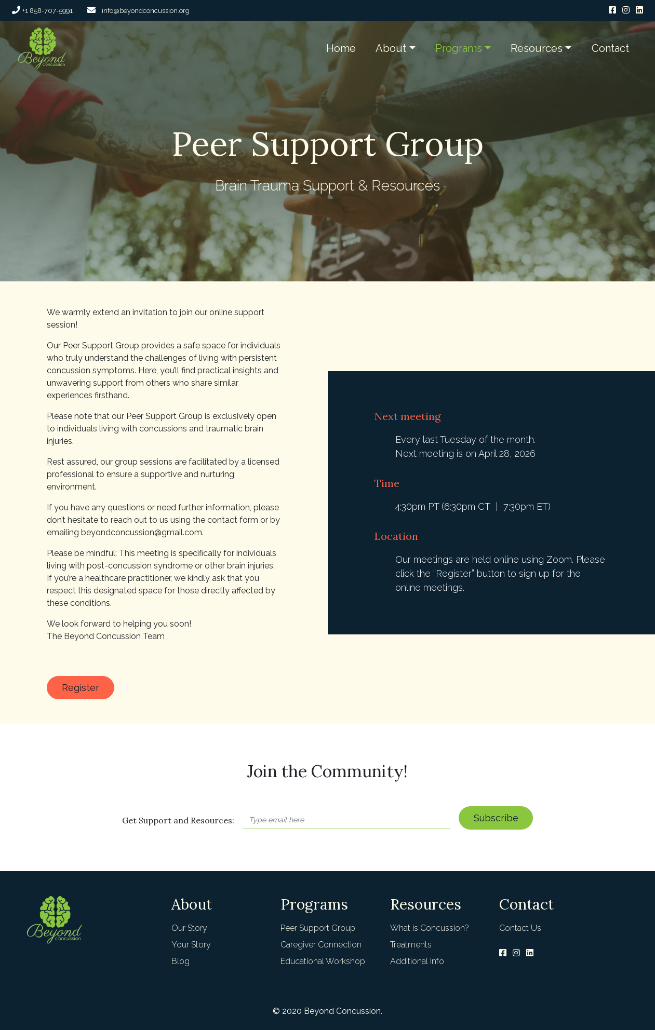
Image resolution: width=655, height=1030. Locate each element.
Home (341, 48)
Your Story (191, 945)
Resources (537, 48)
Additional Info (417, 961)
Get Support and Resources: (178, 820)
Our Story (189, 928)
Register (80, 687)
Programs (458, 48)
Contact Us (520, 928)
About (391, 48)
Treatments (411, 945)
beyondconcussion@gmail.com (141, 532)
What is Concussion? (429, 928)
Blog (180, 961)
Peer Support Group (317, 928)
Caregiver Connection (321, 945)
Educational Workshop (322, 961)
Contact (610, 48)
